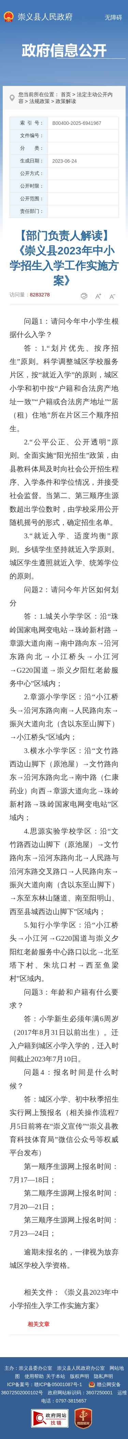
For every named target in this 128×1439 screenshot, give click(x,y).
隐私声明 (103, 1376)
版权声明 (79, 1376)
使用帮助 (34, 1376)
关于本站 (55, 1376)
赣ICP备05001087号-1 (58, 1384)
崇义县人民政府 (45, 17)
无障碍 (113, 17)
